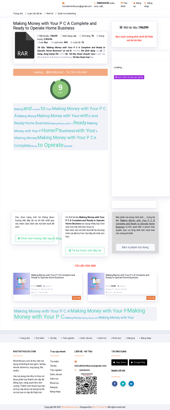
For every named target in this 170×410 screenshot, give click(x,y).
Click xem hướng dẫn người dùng (36, 238)
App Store (119, 362)
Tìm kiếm (40, 338)
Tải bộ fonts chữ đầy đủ (85, 250)
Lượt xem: (59, 42)
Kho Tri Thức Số (99, 407)
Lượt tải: (77, 42)
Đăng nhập (146, 338)
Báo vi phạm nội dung (135, 247)
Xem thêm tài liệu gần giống (129, 77)
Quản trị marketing (67, 13)
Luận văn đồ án (34, 13)
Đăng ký (131, 338)
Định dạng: (68, 36)
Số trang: (86, 36)
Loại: (42, 42)
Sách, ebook (86, 338)
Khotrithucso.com (70, 407)
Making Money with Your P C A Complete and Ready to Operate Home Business (55, 26)
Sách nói (102, 338)
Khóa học (116, 338)
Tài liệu (53, 338)
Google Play (138, 362)
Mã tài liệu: (47, 36)
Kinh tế (50, 13)
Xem (76, 298)
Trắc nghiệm (68, 338)
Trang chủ (18, 13)
